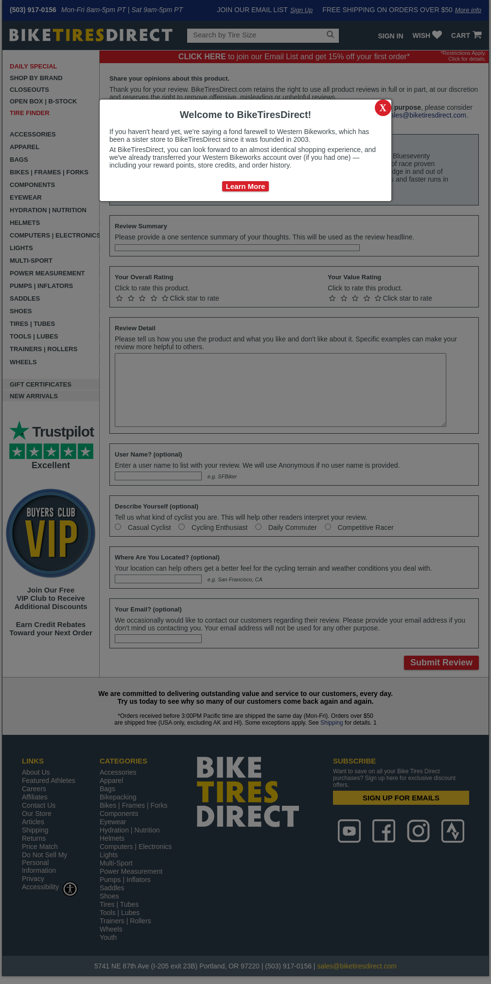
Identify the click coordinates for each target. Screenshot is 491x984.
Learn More (245, 186)
